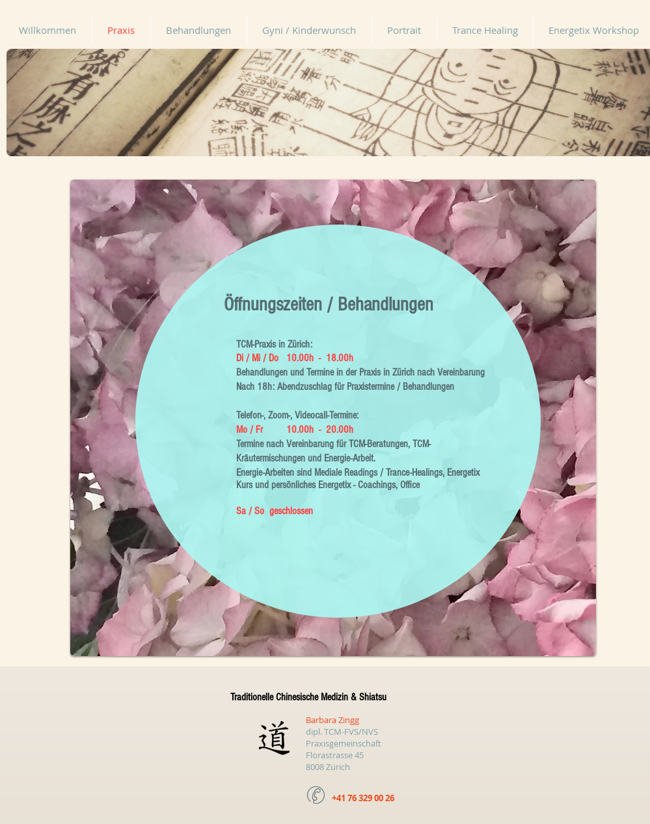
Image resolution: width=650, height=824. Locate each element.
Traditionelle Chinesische (275, 697)
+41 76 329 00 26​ (363, 798)
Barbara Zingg (332, 720)
